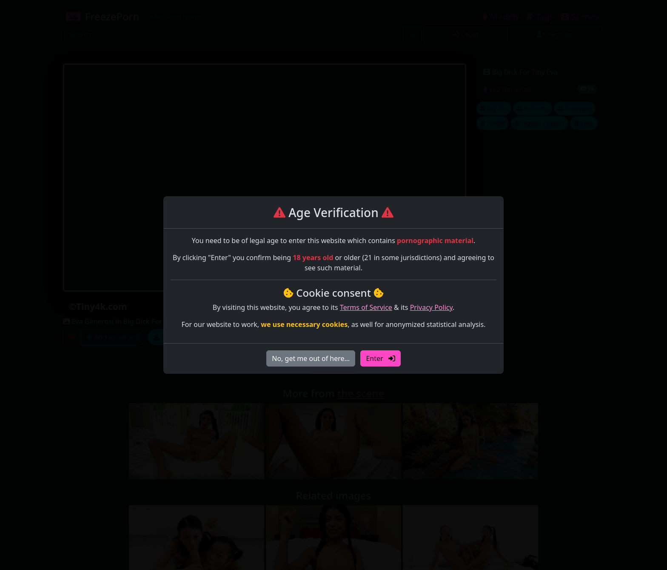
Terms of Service (366, 307)
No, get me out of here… (311, 358)
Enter (380, 358)
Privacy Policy (431, 307)
